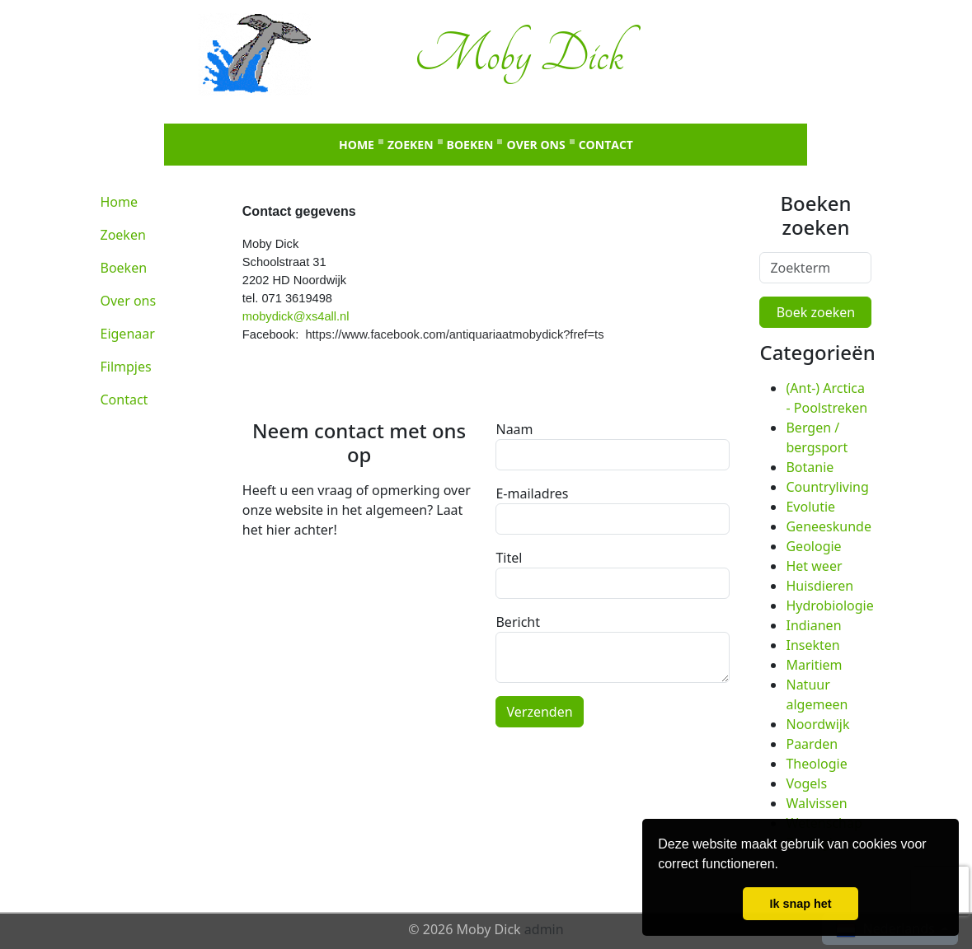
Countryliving (827, 487)
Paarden (812, 744)
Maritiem (814, 665)
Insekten (812, 645)
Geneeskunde (828, 526)
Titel (508, 558)
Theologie (816, 764)
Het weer (814, 566)
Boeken (470, 144)
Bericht (517, 622)
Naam (514, 429)
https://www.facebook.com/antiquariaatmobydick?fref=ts (454, 334)
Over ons (535, 144)
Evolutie (810, 507)
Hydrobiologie (829, 605)
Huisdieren (819, 586)
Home (356, 144)
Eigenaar (128, 334)
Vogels (806, 783)
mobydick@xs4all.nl (296, 316)
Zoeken (410, 144)
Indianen (813, 625)
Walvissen (816, 803)
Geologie (813, 546)
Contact (606, 144)
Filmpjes (126, 367)
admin (544, 929)
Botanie (809, 467)
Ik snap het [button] (800, 903)
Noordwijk (817, 724)
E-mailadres (531, 493)
